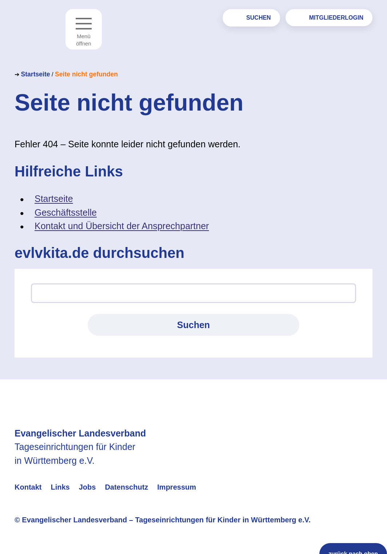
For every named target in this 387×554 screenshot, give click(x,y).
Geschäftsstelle (66, 212)
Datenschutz (126, 487)
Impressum (176, 487)
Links (60, 487)
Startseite (35, 74)
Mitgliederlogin (336, 18)
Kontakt (28, 487)
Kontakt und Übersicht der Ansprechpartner (122, 226)
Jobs (87, 487)
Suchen (258, 18)
